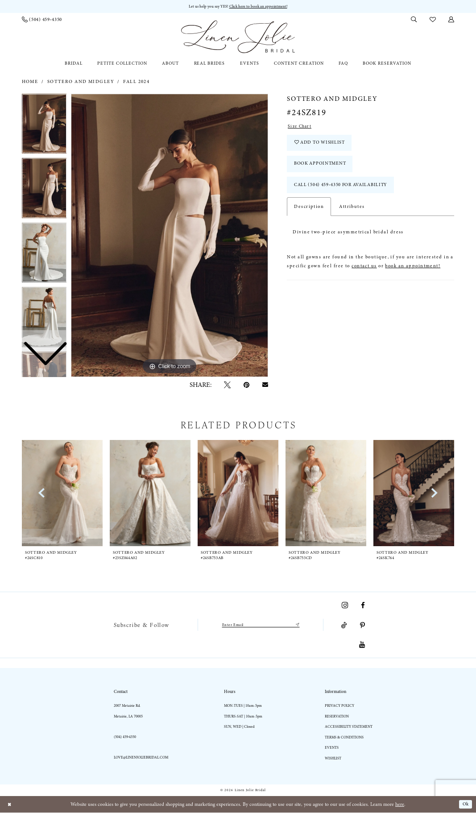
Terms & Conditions (344, 737)
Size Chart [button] (301, 127)
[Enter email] (260, 625)
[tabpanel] (169, 236)
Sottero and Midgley (80, 82)
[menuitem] (41, 20)
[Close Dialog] (10, 805)
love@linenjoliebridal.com (141, 757)
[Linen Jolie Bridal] (238, 37)
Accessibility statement (349, 727)
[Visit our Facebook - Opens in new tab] (362, 606)
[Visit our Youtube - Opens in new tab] (362, 645)
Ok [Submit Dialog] (465, 804)
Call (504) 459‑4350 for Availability (344, 191)
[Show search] (414, 20)
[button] (451, 20)
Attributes (351, 214)
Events (332, 748)
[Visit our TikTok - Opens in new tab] (344, 626)
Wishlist (333, 758)
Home (30, 82)
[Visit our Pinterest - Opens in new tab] (362, 626)
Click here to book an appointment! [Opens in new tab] (259, 6)
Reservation (337, 716)
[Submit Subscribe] (300, 625)
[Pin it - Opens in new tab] (246, 386)
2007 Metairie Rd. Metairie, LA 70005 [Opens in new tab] (128, 711)
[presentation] (150, 493)
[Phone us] (41, 20)
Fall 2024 (136, 82)
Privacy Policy (339, 706)
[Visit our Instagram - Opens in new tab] (344, 605)
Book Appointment (322, 168)
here (399, 804)
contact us (364, 273)
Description (309, 214)
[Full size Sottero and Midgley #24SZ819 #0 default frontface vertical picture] (169, 236)
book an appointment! (412, 273)
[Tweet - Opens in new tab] (228, 386)
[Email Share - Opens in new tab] (265, 385)
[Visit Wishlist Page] (432, 20)
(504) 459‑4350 (125, 737)
